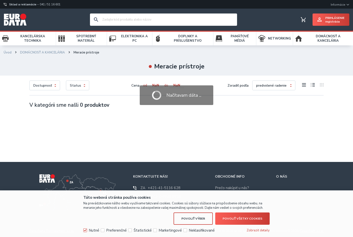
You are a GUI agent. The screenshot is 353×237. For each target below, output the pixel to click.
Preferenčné (116, 230)
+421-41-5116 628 (160, 187)
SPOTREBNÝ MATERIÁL (86, 38)
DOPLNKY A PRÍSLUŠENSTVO (188, 38)
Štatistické (143, 230)
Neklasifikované (202, 230)
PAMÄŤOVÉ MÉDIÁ (240, 38)
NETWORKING (279, 38)
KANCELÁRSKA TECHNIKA (32, 38)
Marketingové (170, 230)
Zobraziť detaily (258, 230)
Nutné (94, 230)
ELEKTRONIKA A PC (134, 38)
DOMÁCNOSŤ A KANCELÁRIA (328, 38)
